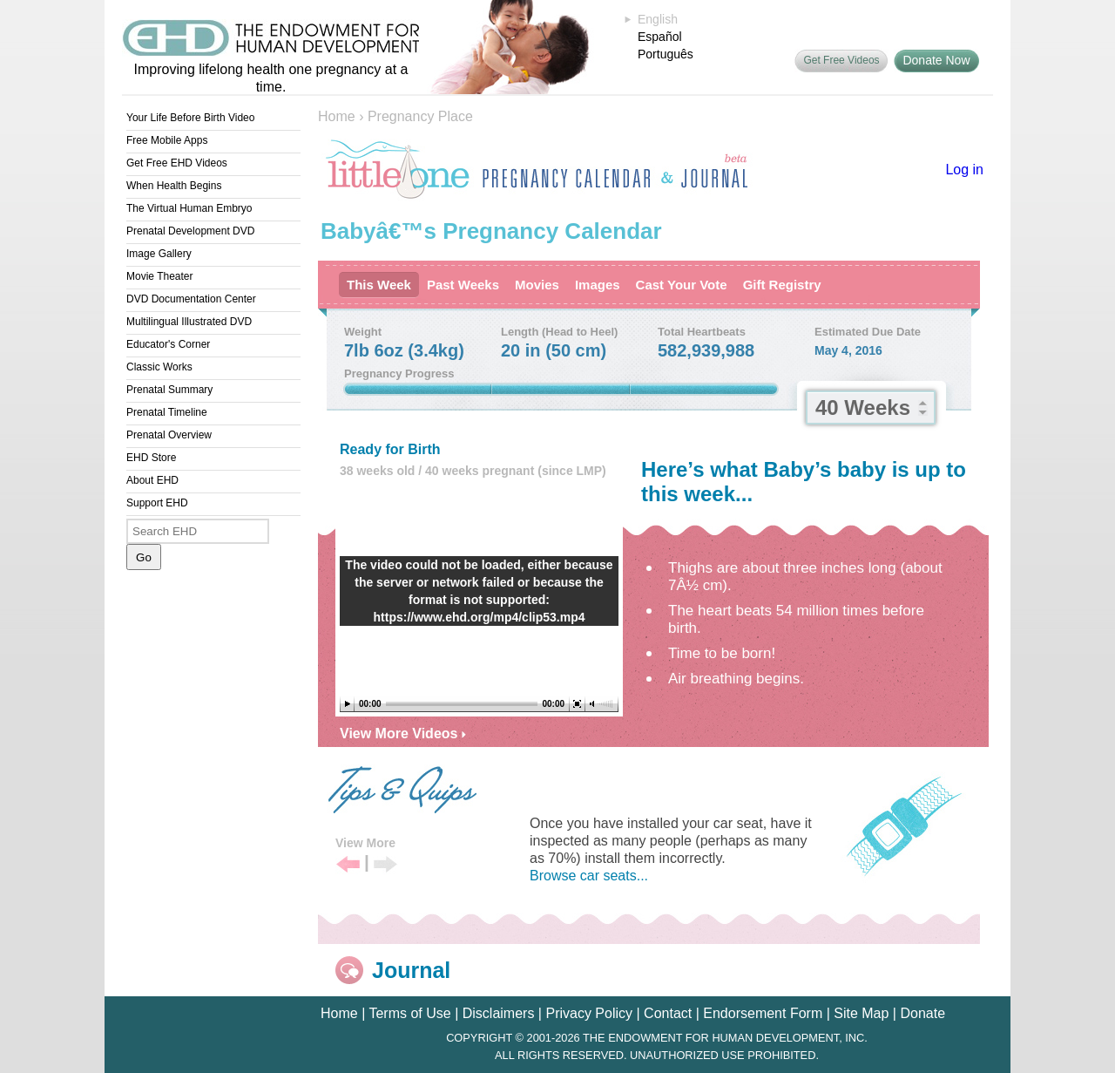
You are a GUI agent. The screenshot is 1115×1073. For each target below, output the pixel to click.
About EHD (152, 480)
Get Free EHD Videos (176, 163)
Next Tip (385, 865)
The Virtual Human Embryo (189, 208)
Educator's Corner (168, 344)
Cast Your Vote (681, 284)
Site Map (861, 1013)
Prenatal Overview (169, 435)
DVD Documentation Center (191, 299)
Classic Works (159, 367)
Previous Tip (348, 865)
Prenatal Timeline (166, 412)
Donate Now (936, 60)
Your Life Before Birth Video (190, 118)
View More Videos (403, 733)
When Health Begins (173, 186)
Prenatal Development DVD (190, 231)
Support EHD (157, 503)
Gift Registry (782, 284)
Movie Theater (159, 276)
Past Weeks (463, 284)
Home (336, 116)
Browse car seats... (589, 875)
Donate (922, 1013)
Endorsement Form (762, 1013)
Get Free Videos (841, 60)
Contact (668, 1013)
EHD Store (151, 458)
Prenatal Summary (169, 390)
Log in (964, 169)
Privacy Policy (588, 1013)
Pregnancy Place (420, 116)
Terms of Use (409, 1013)
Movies (537, 284)
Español (660, 37)
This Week (379, 284)
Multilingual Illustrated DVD (189, 322)
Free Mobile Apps (166, 140)
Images (597, 284)
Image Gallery (159, 254)
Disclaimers (499, 1013)
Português (665, 54)
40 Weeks (862, 407)
